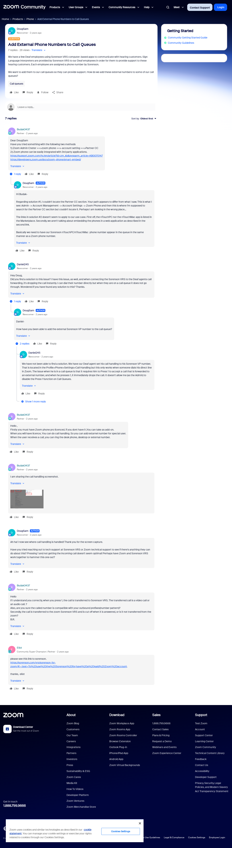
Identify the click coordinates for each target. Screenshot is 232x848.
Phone (30, 19)
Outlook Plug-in (118, 747)
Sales (156, 715)
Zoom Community (205, 747)
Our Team (72, 735)
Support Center (204, 735)
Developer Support (206, 777)
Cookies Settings (196, 837)
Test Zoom (201, 723)
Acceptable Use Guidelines (146, 837)
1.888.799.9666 (14, 806)
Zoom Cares (74, 777)
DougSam (22, 28)
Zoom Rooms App (119, 729)
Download (116, 715)
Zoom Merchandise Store (81, 806)
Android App (116, 759)
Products (18, 19)
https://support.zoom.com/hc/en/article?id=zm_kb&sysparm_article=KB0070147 (56, 155)
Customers (73, 729)
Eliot (19, 647)
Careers (71, 741)
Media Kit (72, 783)
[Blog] (5, 828)
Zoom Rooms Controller (123, 735)
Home (5, 19)
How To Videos (75, 789)
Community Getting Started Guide (187, 37)
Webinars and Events (164, 747)
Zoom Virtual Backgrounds (124, 765)
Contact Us (201, 765)
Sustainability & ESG (78, 771)
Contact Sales (160, 729)
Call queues (16, 83)
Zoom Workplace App (121, 723)
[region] (75, 830)
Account (200, 729)
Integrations (73, 747)
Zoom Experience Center (166, 753)
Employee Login (217, 837)
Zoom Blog (73, 723)
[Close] (140, 823)
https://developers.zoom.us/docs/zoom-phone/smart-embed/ (45, 159)
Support (201, 715)
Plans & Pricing (160, 735)
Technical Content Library (210, 753)
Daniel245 (23, 264)
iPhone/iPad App (118, 753)
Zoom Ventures (75, 800)
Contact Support (200, 7)
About (71, 715)
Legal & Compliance (174, 837)
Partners (71, 753)
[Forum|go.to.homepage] (24, 7)
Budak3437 (23, 129)
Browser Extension (120, 741)
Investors (72, 759)
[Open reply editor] (81, 107)
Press (70, 765)
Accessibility (202, 771)
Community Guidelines (181, 42)
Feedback (200, 759)
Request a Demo (162, 741)
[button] (39, 50)
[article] (81, 152)
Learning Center (204, 741)
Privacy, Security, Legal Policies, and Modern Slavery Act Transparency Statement (211, 787)
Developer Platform (78, 795)
